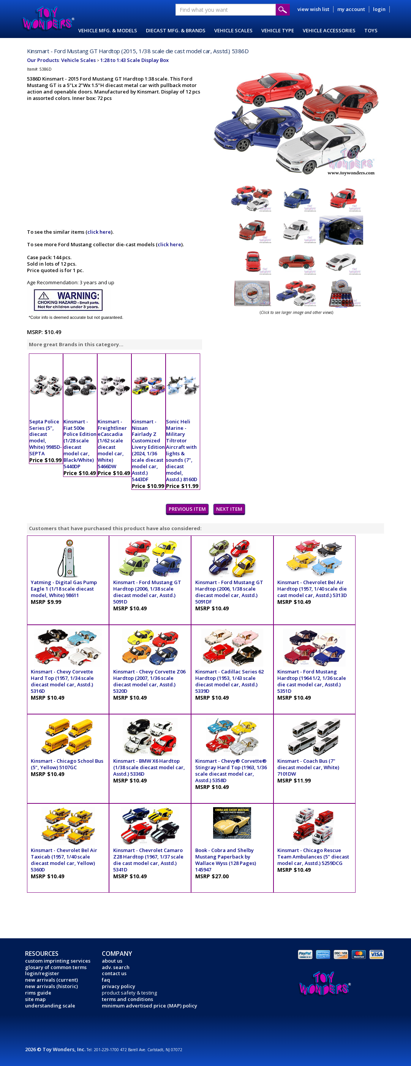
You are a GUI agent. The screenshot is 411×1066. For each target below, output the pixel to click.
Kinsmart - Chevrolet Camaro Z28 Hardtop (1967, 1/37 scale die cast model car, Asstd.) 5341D (148, 860)
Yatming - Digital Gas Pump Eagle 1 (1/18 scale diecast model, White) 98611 (64, 589)
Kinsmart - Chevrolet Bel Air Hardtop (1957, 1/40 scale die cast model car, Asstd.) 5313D (312, 589)
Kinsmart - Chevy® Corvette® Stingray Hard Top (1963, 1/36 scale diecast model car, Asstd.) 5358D (231, 770)
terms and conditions (127, 999)
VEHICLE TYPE (277, 30)
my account (351, 9)
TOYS (371, 30)
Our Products (43, 60)
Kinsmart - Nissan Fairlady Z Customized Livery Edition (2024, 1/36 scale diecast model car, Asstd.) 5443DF (148, 450)
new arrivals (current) (51, 979)
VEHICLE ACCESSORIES (329, 30)
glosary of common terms (56, 967)
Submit (283, 10)
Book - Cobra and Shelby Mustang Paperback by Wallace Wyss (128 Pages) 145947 (225, 860)
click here (99, 231)
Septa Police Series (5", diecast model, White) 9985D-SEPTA (45, 437)
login (379, 9)
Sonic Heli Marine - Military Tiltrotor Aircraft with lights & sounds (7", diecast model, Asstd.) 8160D (181, 450)
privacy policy (118, 986)
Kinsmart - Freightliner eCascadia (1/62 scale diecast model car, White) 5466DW (112, 444)
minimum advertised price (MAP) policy (149, 1005)
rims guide (38, 992)
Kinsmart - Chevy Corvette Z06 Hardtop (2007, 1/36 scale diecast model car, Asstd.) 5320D (149, 681)
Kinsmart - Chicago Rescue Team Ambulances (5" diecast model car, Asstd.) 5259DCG (313, 856)
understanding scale (50, 1005)
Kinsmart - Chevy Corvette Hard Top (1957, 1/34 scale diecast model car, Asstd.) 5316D (62, 681)
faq (106, 979)
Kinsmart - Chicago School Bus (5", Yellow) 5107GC (67, 764)
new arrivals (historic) (51, 986)
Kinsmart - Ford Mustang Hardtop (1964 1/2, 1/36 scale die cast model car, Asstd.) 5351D (311, 681)
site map (35, 999)
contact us (114, 973)
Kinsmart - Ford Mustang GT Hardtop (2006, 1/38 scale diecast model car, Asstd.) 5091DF (229, 592)
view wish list (313, 9)
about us (112, 960)
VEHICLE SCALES (233, 30)
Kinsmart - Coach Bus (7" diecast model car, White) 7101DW (308, 767)
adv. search (116, 967)
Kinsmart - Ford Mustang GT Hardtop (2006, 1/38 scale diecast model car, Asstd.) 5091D (147, 592)
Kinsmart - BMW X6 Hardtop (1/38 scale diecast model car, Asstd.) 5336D (149, 767)
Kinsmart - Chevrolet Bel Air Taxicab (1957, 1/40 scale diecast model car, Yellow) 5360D (64, 860)
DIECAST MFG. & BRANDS (176, 30)
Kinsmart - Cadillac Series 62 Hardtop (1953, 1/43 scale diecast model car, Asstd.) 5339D (229, 681)
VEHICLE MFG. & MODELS (107, 30)
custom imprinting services (57, 960)
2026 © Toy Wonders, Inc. (56, 1049)
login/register (42, 973)
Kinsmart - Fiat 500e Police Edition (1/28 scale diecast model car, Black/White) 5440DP (79, 444)
